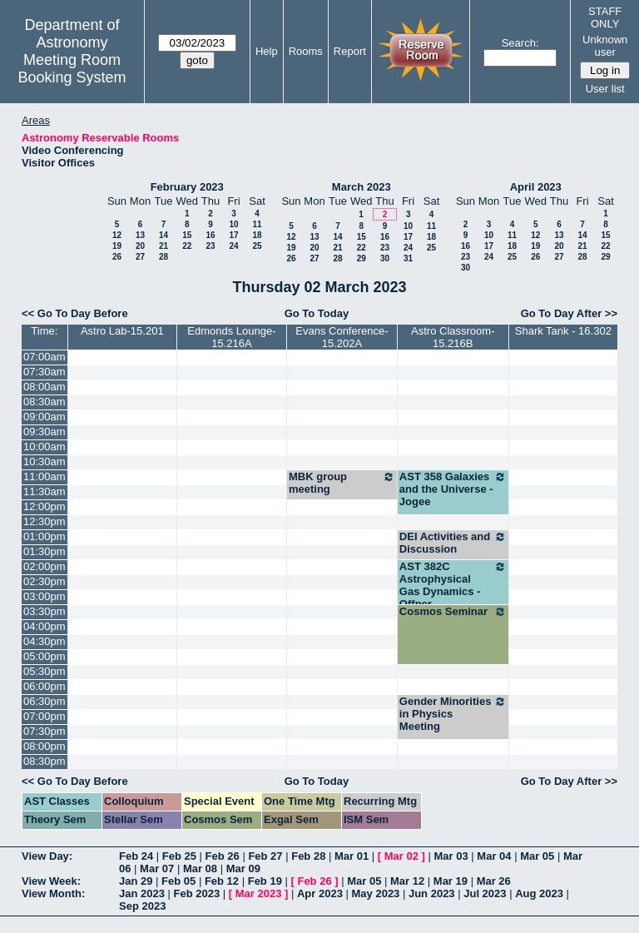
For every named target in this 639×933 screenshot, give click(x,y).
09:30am (44, 431)
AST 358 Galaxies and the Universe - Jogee (453, 489)
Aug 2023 (539, 893)
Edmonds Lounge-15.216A (231, 337)
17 (233, 235)
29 (361, 258)
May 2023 (376, 893)
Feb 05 (178, 881)
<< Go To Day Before (75, 313)
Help (266, 51)
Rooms (306, 51)
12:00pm (44, 506)
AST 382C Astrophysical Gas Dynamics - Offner (453, 585)
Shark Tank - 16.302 (563, 331)
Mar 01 (351, 856)
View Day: (47, 856)
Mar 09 (243, 868)
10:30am (44, 461)
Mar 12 (407, 881)
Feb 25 (179, 856)
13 (140, 235)
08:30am (44, 401)
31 (408, 258)
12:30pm (44, 521)
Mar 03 (451, 856)
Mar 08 (200, 868)
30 (384, 258)
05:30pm (44, 671)
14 (163, 235)
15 (186, 235)
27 (140, 256)
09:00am (44, 416)
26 (116, 256)
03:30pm (44, 611)
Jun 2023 (432, 893)
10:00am (44, 446)
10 (233, 224)
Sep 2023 (142, 906)
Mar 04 (494, 856)
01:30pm (44, 551)
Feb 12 (222, 881)
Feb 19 (265, 881)
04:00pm (44, 626)
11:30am (44, 491)
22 (186, 246)
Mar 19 (450, 881)
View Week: (51, 881)
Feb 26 (223, 856)
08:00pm (44, 746)
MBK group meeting (342, 482)
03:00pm (44, 596)
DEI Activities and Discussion (453, 542)
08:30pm (44, 761)
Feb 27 (265, 856)
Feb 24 (136, 856)
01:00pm (44, 536)
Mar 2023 (258, 893)
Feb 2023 (197, 893)
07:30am (44, 371)
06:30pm (44, 701)
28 (163, 256)
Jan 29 (135, 881)
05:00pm (44, 656)
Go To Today (317, 313)
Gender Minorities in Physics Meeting (453, 713)
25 (256, 246)
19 (116, 246)
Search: (520, 43)
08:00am (44, 386)
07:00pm (44, 716)
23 (210, 246)
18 (256, 235)
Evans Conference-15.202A (341, 337)
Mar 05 (537, 856)
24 (233, 246)
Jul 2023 (484, 893)
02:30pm (44, 581)
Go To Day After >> (569, 313)
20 (140, 246)
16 (210, 235)
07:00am (44, 356)
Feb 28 (308, 856)
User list (605, 88)
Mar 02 (401, 856)
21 (163, 246)
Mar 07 (157, 868)
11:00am (44, 476)
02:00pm (44, 566)
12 (116, 235)
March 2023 (361, 187)
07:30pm (44, 731)
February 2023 (187, 187)
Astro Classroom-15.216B (452, 337)
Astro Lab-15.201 (122, 331)
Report (350, 51)
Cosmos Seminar (453, 611)
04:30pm (44, 641)
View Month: (53, 893)
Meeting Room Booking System (71, 69)
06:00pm (44, 686)
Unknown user (604, 45)
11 (256, 224)
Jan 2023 (142, 893)
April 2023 (536, 187)
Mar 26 (494, 881)
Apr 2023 (320, 893)
